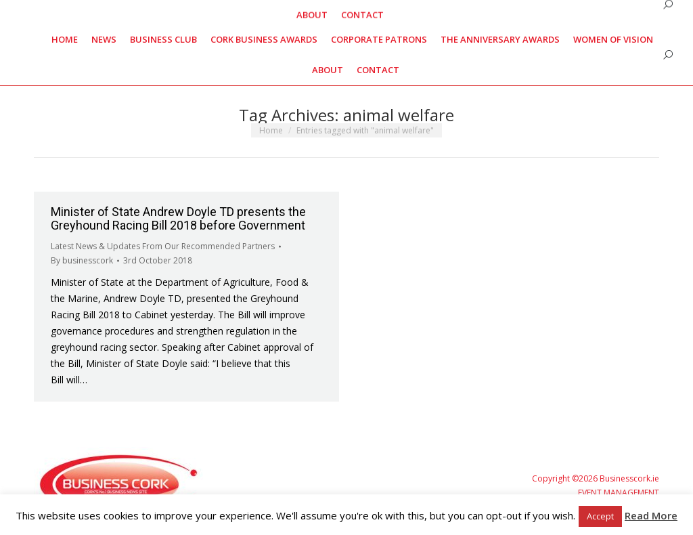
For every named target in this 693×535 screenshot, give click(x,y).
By (82, 260)
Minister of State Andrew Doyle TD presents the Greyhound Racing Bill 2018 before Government (178, 218)
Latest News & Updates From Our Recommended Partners (163, 246)
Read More (651, 515)
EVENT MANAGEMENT (618, 492)
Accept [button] (600, 516)
